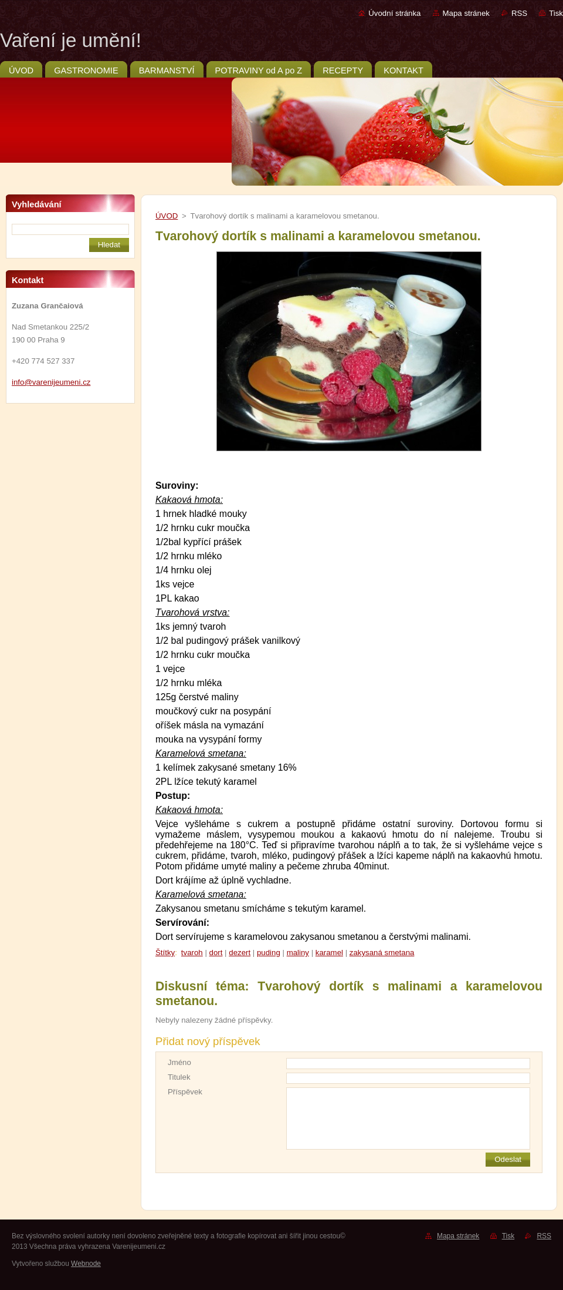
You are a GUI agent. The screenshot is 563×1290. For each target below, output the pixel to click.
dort (216, 952)
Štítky (165, 952)
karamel (329, 952)
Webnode (86, 1263)
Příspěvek (185, 1091)
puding (268, 952)
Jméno (179, 1062)
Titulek (179, 1077)
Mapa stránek (466, 13)
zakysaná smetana (382, 952)
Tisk (556, 13)
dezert (239, 952)
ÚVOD (166, 215)
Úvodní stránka (394, 13)
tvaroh (192, 952)
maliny (298, 952)
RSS (519, 13)
